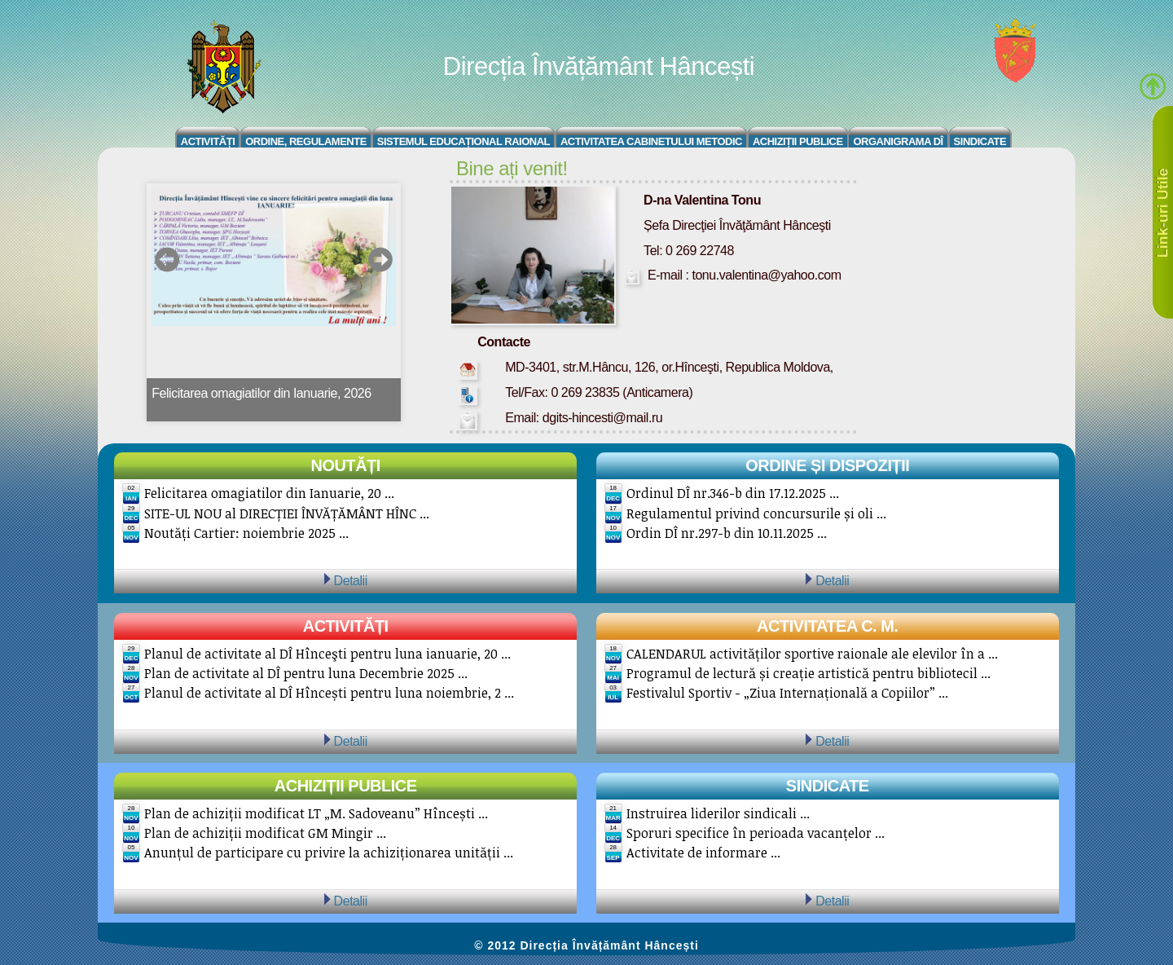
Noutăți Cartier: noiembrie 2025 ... (246, 533)
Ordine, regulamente (306, 141)
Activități (208, 141)
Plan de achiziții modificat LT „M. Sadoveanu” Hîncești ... (316, 813)
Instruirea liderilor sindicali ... (718, 813)
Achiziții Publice (798, 141)
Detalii (350, 580)
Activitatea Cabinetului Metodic (651, 141)
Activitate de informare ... (703, 852)
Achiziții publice (346, 786)
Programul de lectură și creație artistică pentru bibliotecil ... (808, 673)
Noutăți (345, 465)
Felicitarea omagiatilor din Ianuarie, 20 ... (269, 493)
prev (167, 259)
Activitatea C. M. (827, 626)
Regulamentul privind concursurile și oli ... (756, 513)
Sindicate (980, 141)
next (380, 259)
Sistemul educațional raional (463, 141)
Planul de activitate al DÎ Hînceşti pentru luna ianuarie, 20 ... (327, 654)
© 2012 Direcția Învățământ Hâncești (586, 945)
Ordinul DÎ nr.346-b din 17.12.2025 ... (732, 493)
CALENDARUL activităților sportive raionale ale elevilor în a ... (812, 654)
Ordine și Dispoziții (827, 465)
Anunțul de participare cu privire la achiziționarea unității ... (328, 852)
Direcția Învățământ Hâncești (598, 66)
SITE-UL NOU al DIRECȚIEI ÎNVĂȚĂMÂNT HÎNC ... (286, 513)
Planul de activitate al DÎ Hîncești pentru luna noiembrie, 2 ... (329, 693)
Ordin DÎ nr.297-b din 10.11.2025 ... (726, 533)
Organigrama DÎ (897, 141)
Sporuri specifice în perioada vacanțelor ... (755, 833)
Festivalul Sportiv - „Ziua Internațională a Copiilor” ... (787, 693)
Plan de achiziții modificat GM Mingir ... (265, 833)
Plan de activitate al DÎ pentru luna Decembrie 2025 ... (306, 673)
